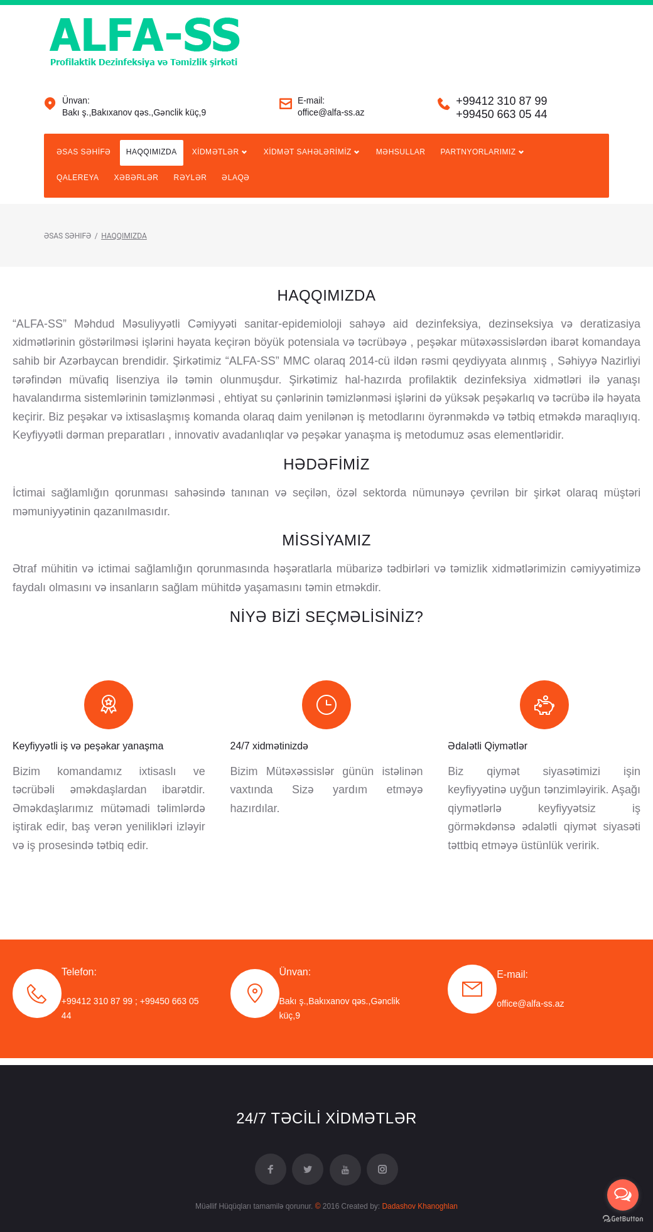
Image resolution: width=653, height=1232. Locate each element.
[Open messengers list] (623, 1195)
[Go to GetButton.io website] (623, 1219)
